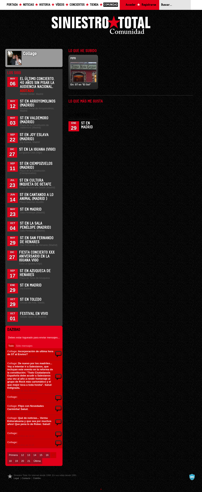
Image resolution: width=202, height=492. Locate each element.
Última (37, 460)
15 (41, 455)
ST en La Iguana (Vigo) (37, 149)
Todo (11, 345)
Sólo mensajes (24, 345)
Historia (44, 4)
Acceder (131, 4)
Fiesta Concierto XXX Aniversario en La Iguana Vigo (37, 256)
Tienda (94, 4)
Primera (13, 455)
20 (22, 460)
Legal (16, 478)
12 (22, 455)
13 (28, 455)
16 (47, 455)
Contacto (26, 478)
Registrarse (149, 4)
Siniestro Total (101, 26)
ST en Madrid (31, 209)
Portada (12, 4)
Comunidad (111, 4)
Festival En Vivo (34, 314)
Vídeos (60, 4)
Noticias (28, 4)
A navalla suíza (192, 477)
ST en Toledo (30, 299)
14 (34, 455)
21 (28, 460)
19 (16, 460)
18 (10, 460)
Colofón (37, 478)
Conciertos (77, 4)
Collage (12, 351)
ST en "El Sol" (83, 84)
